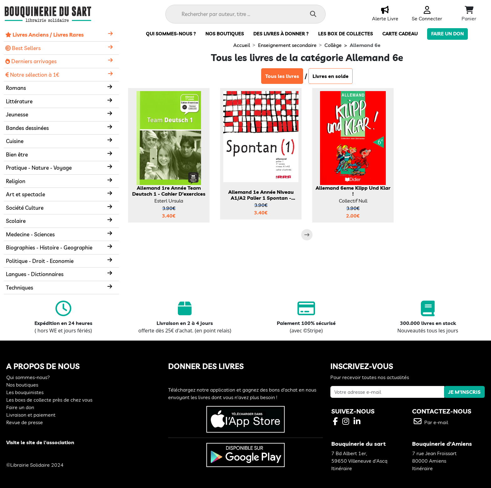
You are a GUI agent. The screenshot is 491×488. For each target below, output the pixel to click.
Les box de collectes (345, 34)
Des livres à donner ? (281, 34)
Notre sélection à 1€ (32, 74)
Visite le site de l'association (40, 442)
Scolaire (16, 221)
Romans (16, 88)
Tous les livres (282, 76)
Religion (15, 181)
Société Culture (25, 207)
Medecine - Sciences (30, 234)
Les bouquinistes (25, 392)
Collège (333, 45)
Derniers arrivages (31, 61)
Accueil (241, 45)
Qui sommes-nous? (28, 377)
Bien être (17, 154)
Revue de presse (24, 422)
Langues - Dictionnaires (35, 274)
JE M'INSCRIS (464, 392)
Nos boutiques (224, 34)
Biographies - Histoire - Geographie (49, 247)
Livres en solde (331, 76)
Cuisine (14, 141)
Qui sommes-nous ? (171, 34)
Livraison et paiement (30, 415)
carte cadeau (400, 34)
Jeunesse (17, 114)
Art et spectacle (25, 194)
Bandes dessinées (27, 128)
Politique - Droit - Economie (40, 261)
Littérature (19, 101)
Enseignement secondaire (287, 45)
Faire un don (447, 34)
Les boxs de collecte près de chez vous (49, 400)
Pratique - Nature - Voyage (39, 167)
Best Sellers (23, 48)
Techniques (19, 287)
